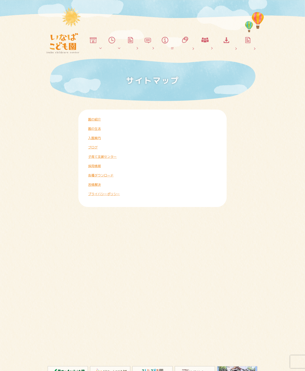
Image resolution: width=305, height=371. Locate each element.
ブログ (93, 147)
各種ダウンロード (101, 175)
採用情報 (94, 166)
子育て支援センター (102, 156)
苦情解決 (94, 184)
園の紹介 (94, 119)
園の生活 (94, 128)
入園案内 (94, 138)
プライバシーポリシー (104, 194)
